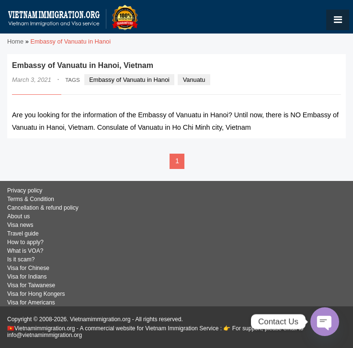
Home (15, 41)
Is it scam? (20, 259)
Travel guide (23, 233)
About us (18, 216)
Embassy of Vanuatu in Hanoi (129, 79)
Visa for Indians (27, 276)
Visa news (20, 225)
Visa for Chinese (28, 268)
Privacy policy (24, 190)
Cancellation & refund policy (43, 207)
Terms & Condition (30, 199)
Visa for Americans (31, 302)
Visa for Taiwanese (31, 285)
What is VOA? (25, 250)
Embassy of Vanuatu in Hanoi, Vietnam (82, 65)
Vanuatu (194, 79)
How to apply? (25, 242)
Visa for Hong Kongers (36, 294)
